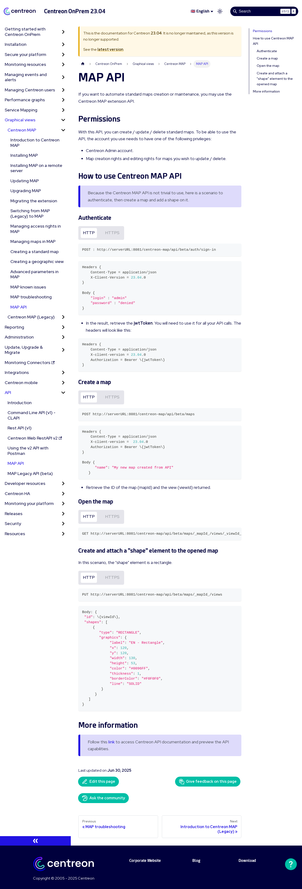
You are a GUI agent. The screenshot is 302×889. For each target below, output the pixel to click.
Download (247, 860)
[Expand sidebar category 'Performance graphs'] (63, 100)
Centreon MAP (22, 130)
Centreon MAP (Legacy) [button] (31, 317)
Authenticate (267, 51)
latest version (110, 49)
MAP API (18, 307)
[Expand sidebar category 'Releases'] (63, 513)
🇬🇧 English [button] (200, 11)
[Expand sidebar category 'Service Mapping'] (63, 110)
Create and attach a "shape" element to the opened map (275, 78)
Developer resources (25, 483)
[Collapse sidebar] (35, 841)
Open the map (268, 66)
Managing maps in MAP (32, 241)
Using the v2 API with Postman (28, 450)
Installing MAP (24, 155)
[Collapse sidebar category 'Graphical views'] (63, 120)
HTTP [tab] (89, 232)
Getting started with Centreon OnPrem (25, 31)
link (111, 742)
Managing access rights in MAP (35, 228)
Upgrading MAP (25, 190)
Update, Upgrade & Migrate (24, 349)
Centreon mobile (21, 382)
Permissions (262, 31)
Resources (15, 533)
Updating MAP (24, 180)
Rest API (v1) (20, 428)
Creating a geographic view (37, 261)
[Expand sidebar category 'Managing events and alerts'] (63, 77)
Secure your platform (25, 54)
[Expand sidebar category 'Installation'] (63, 44)
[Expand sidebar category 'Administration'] (63, 337)
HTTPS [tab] (112, 232)
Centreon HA (17, 493)
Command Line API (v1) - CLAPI (31, 415)
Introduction (20, 402)
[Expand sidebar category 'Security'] (63, 523)
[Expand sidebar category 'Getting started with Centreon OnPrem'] (63, 32)
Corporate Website (145, 860)
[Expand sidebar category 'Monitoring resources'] (63, 64)
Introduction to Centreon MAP (34, 142)
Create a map (267, 58)
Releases (13, 513)
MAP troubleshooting (31, 297)
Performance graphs (25, 99)
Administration (19, 337)
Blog (196, 860)
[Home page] (82, 64)
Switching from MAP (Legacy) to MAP (30, 213)
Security (13, 523)
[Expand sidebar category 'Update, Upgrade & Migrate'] (63, 350)
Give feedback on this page (208, 781)
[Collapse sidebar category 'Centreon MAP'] (63, 130)
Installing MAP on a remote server (36, 168)
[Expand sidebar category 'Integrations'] (63, 372)
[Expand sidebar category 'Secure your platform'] (63, 54)
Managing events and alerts (26, 77)
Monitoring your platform (29, 503)
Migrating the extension (33, 200)
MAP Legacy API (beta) (30, 473)
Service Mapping (21, 110)
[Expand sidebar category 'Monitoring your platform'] (63, 503)
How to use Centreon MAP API (273, 41)
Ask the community (103, 798)
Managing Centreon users (30, 90)
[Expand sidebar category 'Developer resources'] (63, 483)
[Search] (264, 11)
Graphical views (20, 120)
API (8, 392)
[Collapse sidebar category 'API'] (63, 392)
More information (266, 91)
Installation (15, 44)
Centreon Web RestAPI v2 (35, 438)
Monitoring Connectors (30, 362)
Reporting (14, 327)
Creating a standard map (34, 251)
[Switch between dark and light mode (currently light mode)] (220, 11)
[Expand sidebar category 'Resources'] (63, 533)
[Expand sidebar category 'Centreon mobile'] (63, 382)
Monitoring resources (25, 64)
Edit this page (98, 781)
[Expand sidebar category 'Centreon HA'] (63, 493)
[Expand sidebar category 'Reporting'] (63, 327)
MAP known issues (28, 287)
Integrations (17, 372)
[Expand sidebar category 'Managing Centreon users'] (63, 90)
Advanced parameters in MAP (34, 274)
